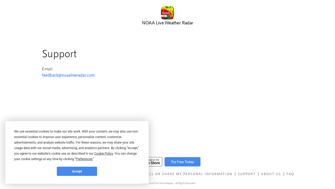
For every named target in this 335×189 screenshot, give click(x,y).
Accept (77, 171)
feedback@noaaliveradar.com (68, 74)
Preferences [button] (84, 159)
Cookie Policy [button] (103, 153)
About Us (271, 174)
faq (290, 174)
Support (247, 174)
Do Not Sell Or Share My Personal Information (180, 174)
